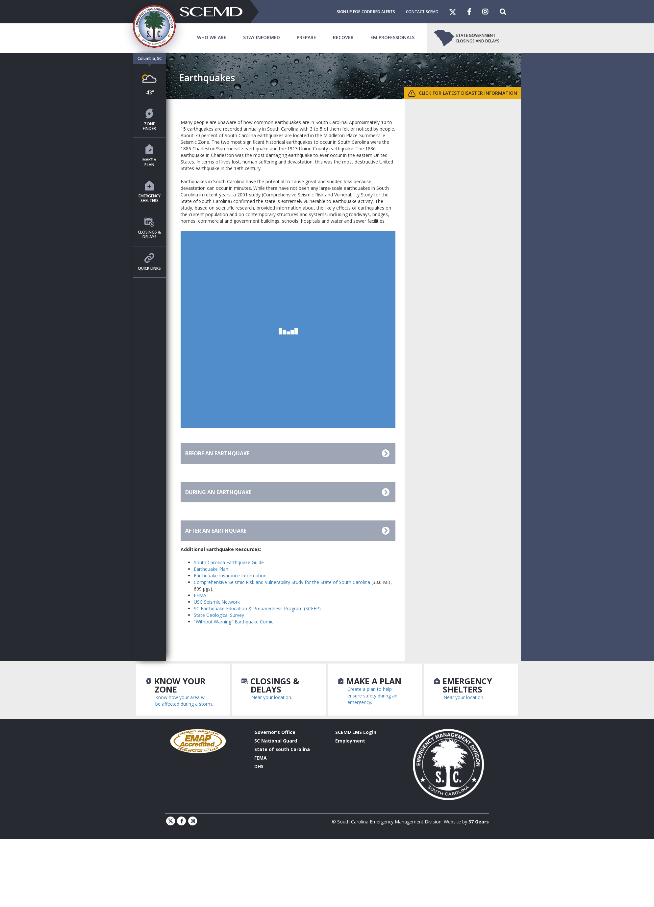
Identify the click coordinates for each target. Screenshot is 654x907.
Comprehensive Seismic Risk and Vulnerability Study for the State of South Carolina (282, 582)
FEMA (200, 595)
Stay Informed (261, 37)
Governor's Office (274, 732)
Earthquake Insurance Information (230, 575)
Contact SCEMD (422, 11)
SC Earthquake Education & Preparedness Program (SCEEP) (257, 608)
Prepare (306, 37)
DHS (259, 766)
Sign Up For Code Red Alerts (366, 11)
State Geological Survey (219, 615)
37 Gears (478, 822)
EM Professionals (392, 37)
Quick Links (149, 262)
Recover (343, 37)
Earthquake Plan (211, 569)
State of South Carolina (282, 749)
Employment (350, 741)
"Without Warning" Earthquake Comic (233, 621)
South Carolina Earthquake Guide (229, 562)
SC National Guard (275, 741)
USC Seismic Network (217, 602)
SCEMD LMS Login (355, 732)
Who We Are (211, 37)
